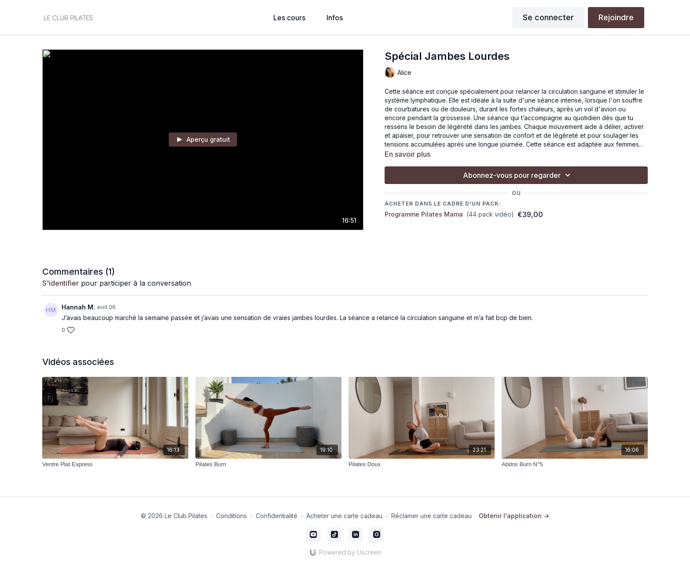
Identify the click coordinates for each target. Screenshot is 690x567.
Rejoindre (616, 17)
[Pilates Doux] (422, 464)
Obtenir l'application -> (514, 515)
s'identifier (60, 283)
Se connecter (548, 17)
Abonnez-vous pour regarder (518, 175)
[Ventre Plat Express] (115, 464)
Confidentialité (276, 515)
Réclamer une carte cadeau (431, 515)
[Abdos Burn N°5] (575, 464)
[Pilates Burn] (268, 464)
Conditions (231, 515)
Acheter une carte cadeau (344, 515)
